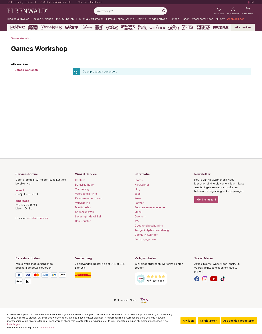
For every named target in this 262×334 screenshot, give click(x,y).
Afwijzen (188, 320)
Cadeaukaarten (84, 211)
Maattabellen (83, 207)
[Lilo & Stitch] (173, 27)
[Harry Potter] (17, 27)
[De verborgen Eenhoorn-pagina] (144, 300)
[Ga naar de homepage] (27, 10)
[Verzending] (101, 275)
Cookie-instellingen (146, 234)
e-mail (19, 190)
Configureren (208, 320)
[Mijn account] (233, 11)
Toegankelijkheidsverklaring (152, 230)
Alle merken (243, 27)
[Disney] (86, 27)
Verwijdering (82, 202)
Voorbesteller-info (86, 193)
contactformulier (38, 218)
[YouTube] (214, 278)
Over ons (140, 216)
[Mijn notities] (219, 11)
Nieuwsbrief (142, 184)
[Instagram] (204, 278)
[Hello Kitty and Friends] (99, 27)
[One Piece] (203, 27)
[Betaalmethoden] (41, 279)
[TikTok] (222, 278)
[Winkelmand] (247, 11)
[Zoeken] (163, 11)
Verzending (82, 189)
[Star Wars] (33, 27)
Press (138, 198)
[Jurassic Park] (221, 27)
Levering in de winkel (88, 216)
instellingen (13, 324)
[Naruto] (71, 27)
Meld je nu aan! (206, 199)
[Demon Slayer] (142, 27)
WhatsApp (22, 200)
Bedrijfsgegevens (145, 239)
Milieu (138, 211)
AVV (137, 221)
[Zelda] (187, 27)
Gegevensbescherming (149, 225)
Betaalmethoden (85, 184)
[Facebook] (196, 278)
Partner (139, 202)
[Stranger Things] (128, 27)
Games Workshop (26, 69)
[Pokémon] (111, 27)
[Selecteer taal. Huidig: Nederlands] (251, 2)
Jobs (137, 193)
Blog (137, 189)
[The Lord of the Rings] (51, 27)
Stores (139, 180)
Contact (80, 180)
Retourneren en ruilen (88, 198)
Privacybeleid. (47, 327)
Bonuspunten (83, 221)
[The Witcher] (157, 27)
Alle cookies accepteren (239, 320)
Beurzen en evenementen (150, 207)
